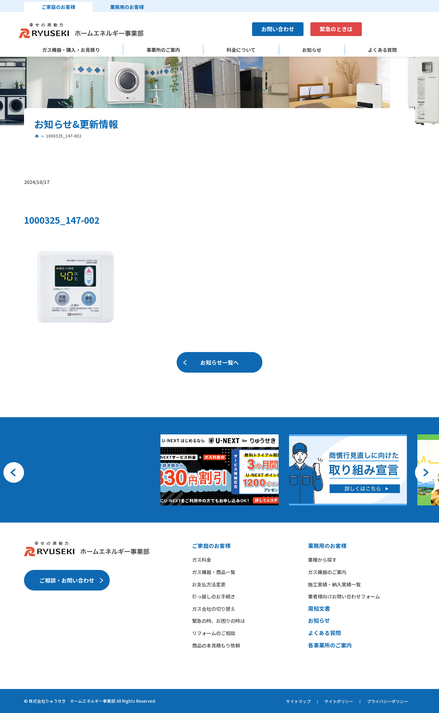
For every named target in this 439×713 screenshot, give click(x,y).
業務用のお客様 (127, 6)
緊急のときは (336, 29)
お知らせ (311, 50)
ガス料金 (201, 559)
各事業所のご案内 (330, 645)
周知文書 (319, 608)
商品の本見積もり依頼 (216, 645)
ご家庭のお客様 (58, 6)
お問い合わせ (277, 29)
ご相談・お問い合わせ (66, 580)
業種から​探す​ (322, 559)
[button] (13, 472)
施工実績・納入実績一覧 (334, 584)
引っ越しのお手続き (213, 596)
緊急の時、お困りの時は (218, 620)
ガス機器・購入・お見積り (71, 50)
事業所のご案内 (163, 50)
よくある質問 (382, 50)
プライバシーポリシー (387, 701)
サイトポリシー (338, 701)
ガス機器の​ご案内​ (327, 572)
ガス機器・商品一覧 (213, 572)
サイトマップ (298, 701)
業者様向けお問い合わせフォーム (344, 596)
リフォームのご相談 (213, 633)
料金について (241, 50)
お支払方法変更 (209, 584)
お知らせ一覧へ (219, 362)
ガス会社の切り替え (213, 608)
